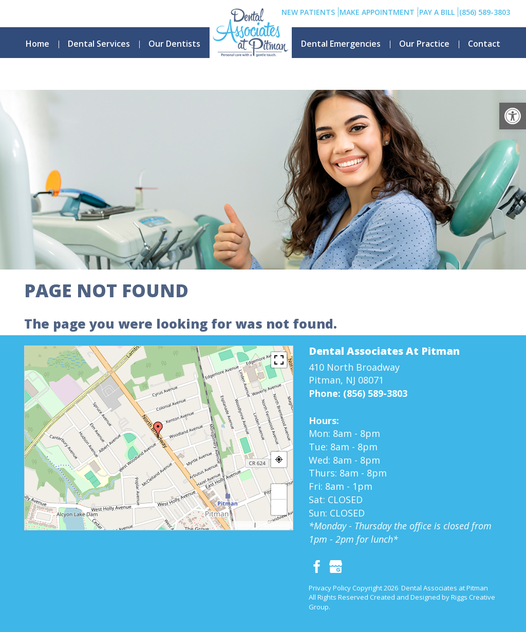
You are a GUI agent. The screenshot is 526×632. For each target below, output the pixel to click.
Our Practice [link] (424, 43)
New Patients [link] (308, 12)
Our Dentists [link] (174, 43)
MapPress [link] (244, 525)
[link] (512, 116)
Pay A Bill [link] (437, 12)
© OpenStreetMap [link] (273, 525)
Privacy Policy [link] (330, 587)
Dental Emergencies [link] (341, 43)
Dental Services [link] (99, 43)
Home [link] (37, 43)
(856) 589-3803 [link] (484, 12)
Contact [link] (484, 43)
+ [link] (279, 491)
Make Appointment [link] (377, 12)
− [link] (279, 507)
